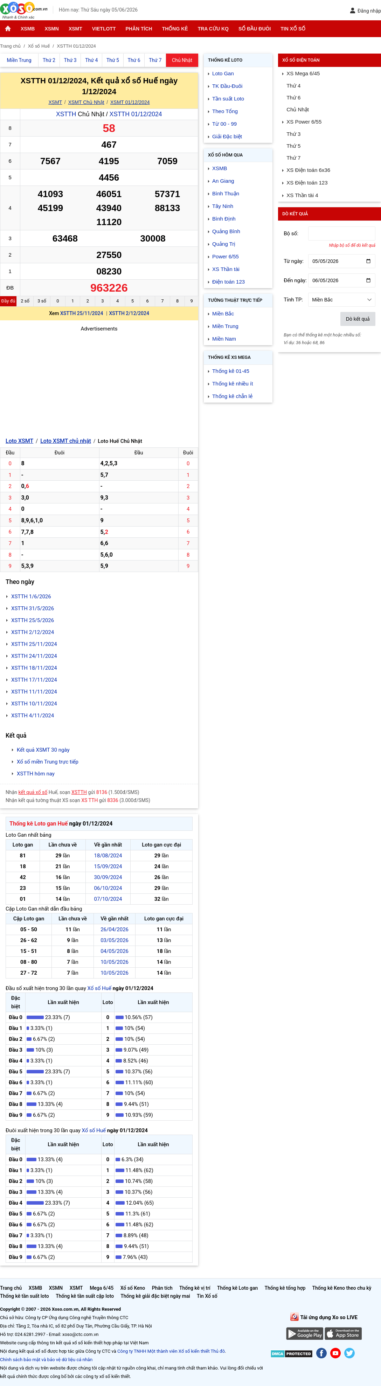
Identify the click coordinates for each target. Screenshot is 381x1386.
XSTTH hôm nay (36, 774)
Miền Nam (224, 339)
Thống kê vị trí (194, 1288)
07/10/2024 (108, 899)
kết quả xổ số (33, 792)
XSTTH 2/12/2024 (129, 313)
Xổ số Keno (132, 1288)
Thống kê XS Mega (229, 357)
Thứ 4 (293, 86)
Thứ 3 (293, 134)
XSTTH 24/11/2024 (34, 656)
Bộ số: (291, 233)
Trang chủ (11, 1288)
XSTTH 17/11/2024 (34, 680)
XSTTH (66, 114)
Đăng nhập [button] (365, 11)
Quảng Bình (226, 231)
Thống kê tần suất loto (25, 1296)
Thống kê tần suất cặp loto (85, 1296)
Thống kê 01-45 (230, 371)
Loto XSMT (19, 441)
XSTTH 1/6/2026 (31, 596)
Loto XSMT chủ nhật (65, 441)
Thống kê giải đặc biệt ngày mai (155, 1296)
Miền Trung (225, 326)
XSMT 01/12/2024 (130, 102)
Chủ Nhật (297, 109)
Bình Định (224, 219)
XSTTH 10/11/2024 (34, 704)
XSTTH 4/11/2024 (32, 715)
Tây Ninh (222, 206)
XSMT (75, 29)
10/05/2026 (115, 962)
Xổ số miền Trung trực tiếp (47, 762)
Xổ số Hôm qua (225, 155)
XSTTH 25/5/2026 (32, 620)
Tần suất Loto (228, 99)
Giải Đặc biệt (227, 136)
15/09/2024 (108, 866)
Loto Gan (223, 73)
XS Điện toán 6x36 (308, 170)
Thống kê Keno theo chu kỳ (342, 1288)
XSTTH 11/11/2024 (34, 692)
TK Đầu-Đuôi (227, 86)
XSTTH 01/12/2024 (136, 114)
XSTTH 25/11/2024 (81, 313)
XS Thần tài (226, 269)
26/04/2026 (115, 929)
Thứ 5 (293, 146)
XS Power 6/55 (303, 122)
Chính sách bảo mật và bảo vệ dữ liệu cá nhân (46, 1359)
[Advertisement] (99, 382)
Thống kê (175, 29)
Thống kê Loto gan (237, 1288)
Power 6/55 (225, 256)
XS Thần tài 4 (302, 195)
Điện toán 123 (228, 282)
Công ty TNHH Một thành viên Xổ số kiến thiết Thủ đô (171, 1351)
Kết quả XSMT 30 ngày (43, 750)
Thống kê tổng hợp (284, 1288)
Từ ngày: (294, 261)
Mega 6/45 (101, 1288)
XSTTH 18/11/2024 (34, 668)
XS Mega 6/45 (303, 73)
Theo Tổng (225, 111)
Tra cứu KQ (213, 29)
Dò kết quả (358, 319)
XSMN (51, 29)
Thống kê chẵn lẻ (232, 396)
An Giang (223, 181)
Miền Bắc (223, 313)
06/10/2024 (108, 888)
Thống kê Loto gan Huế (38, 823)
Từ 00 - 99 (224, 124)
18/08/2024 (108, 855)
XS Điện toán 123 (306, 183)
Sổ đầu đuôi (254, 29)
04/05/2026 (115, 951)
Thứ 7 (293, 158)
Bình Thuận (225, 193)
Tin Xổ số (292, 29)
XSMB (28, 29)
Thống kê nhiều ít (232, 383)
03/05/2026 (115, 940)
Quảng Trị (223, 244)
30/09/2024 (108, 877)
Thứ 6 (293, 97)
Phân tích (138, 29)
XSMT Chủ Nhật (86, 102)
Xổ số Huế (99, 988)
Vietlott (104, 29)
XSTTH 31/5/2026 (32, 608)
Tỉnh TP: (293, 300)
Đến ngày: (295, 280)
